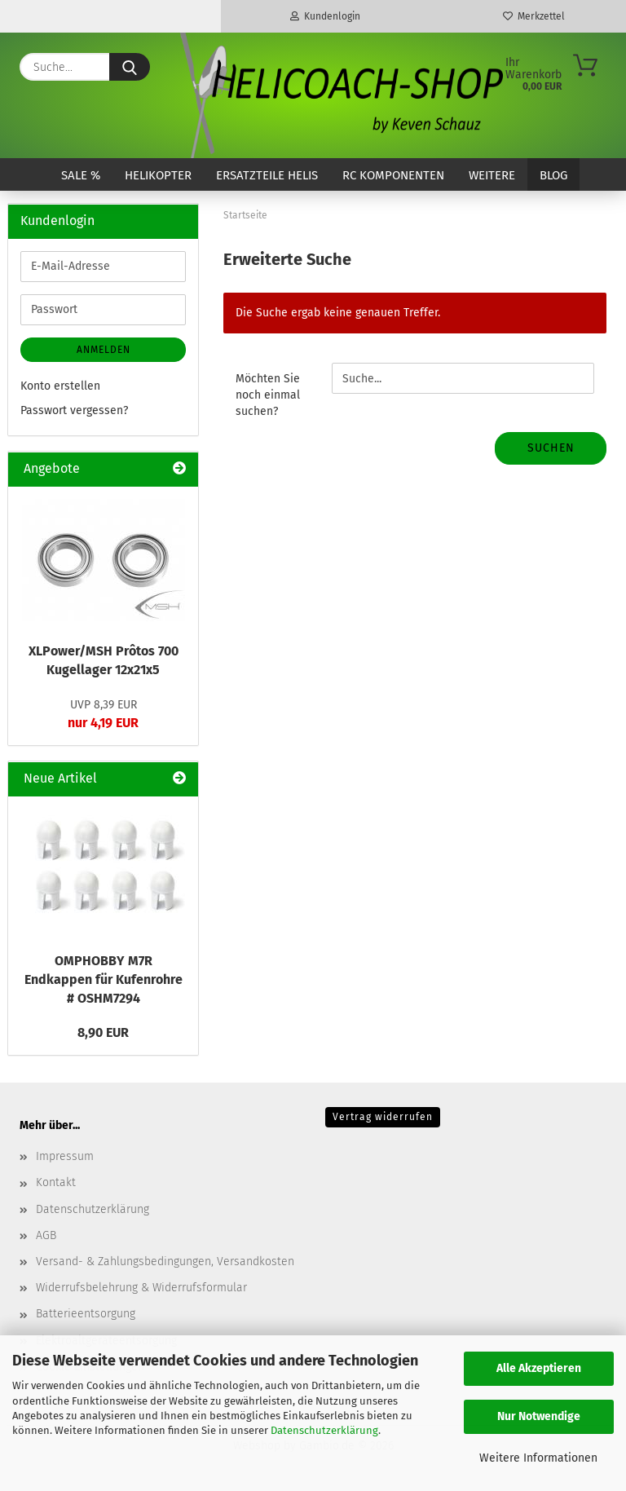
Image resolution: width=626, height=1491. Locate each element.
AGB (46, 1235)
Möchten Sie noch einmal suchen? (268, 395)
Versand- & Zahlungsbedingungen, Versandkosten (165, 1261)
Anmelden (103, 349)
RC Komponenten (393, 175)
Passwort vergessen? (74, 410)
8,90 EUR (103, 1032)
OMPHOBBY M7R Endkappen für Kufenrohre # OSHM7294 (103, 979)
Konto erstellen (60, 386)
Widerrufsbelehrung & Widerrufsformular (141, 1288)
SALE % (80, 175)
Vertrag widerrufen (383, 1117)
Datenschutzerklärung (324, 1430)
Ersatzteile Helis (267, 175)
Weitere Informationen (538, 1458)
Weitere (492, 175)
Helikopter (158, 175)
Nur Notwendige (538, 1416)
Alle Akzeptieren (538, 1368)
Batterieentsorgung (85, 1314)
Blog (553, 175)
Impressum (65, 1156)
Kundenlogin (325, 16)
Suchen (551, 448)
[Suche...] (129, 67)
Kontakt (56, 1182)
